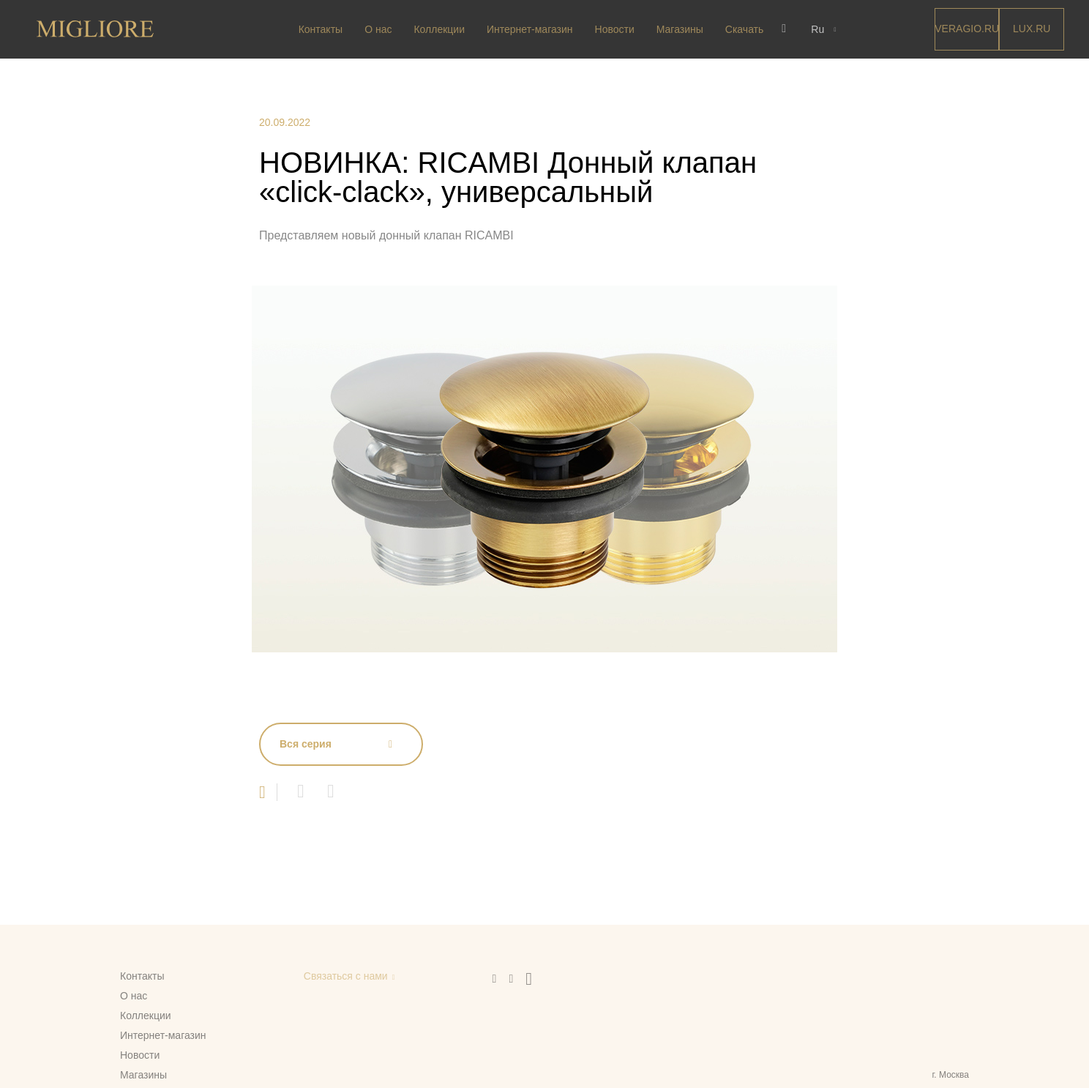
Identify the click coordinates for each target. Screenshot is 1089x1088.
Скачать (744, 29)
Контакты (321, 29)
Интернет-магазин (530, 29)
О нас (378, 29)
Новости (615, 29)
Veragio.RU (967, 28)
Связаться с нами (346, 976)
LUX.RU (1031, 28)
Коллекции (439, 29)
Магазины (679, 29)
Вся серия (306, 744)
